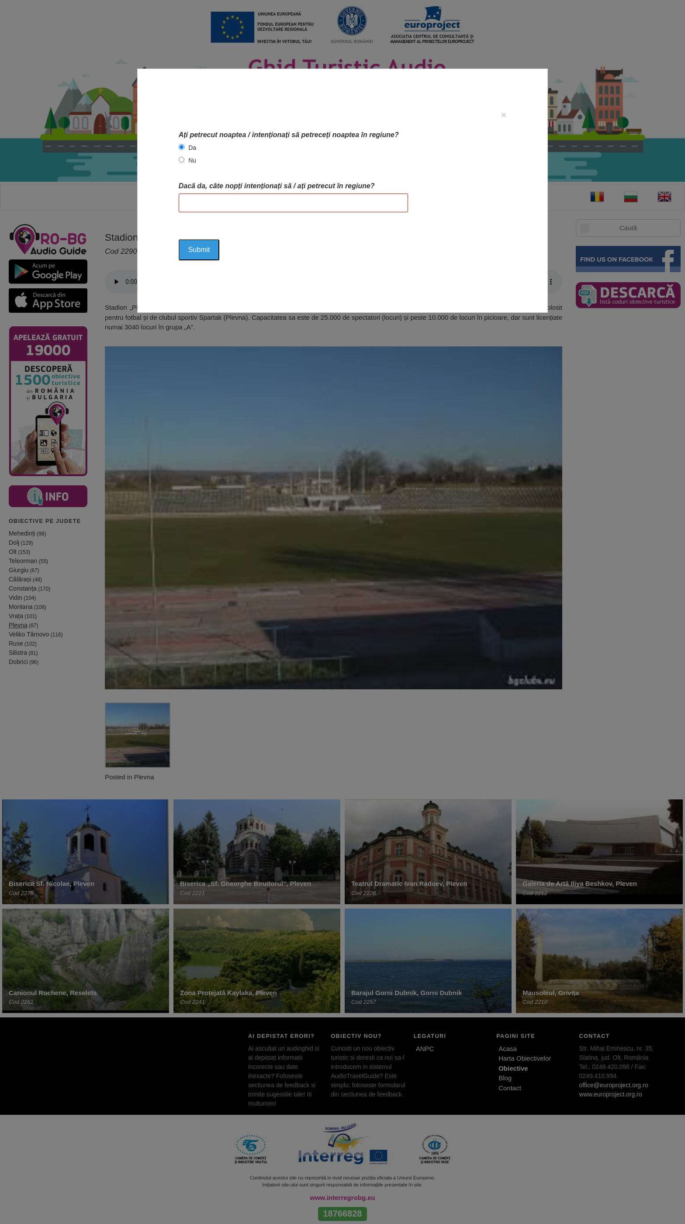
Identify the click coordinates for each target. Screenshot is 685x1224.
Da (192, 147)
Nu (192, 160)
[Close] (503, 114)
